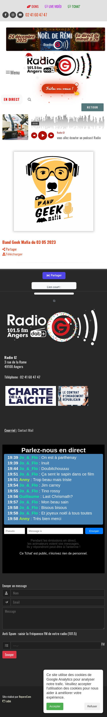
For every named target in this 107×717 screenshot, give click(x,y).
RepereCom (25, 696)
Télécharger (12, 254)
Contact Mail (25, 430)
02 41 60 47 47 (36, 15)
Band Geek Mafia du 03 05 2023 (29, 242)
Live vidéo (53, 6)
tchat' (74, 6)
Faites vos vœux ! (59, 88)
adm (6, 701)
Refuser (92, 706)
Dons (33, 6)
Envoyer (9, 654)
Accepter (54, 706)
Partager (9, 249)
